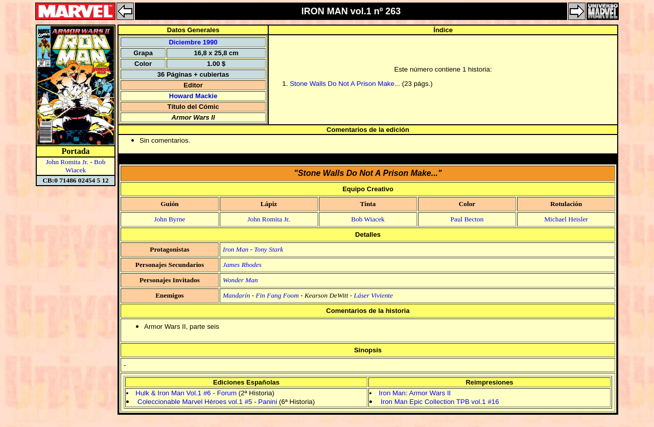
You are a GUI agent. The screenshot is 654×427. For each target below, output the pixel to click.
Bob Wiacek (85, 166)
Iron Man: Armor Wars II (415, 393)
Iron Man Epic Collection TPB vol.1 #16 (440, 402)
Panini (267, 402)
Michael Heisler (566, 219)
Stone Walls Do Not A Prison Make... (345, 83)
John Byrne (169, 219)
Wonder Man (240, 280)
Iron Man (235, 249)
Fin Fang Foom (276, 295)
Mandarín (236, 295)
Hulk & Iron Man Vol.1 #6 (173, 393)
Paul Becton (467, 219)
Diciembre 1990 (193, 42)
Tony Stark (268, 249)
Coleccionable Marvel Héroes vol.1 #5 (194, 402)
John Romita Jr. (67, 162)
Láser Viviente (373, 295)
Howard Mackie (193, 96)
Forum (227, 393)
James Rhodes (242, 264)
